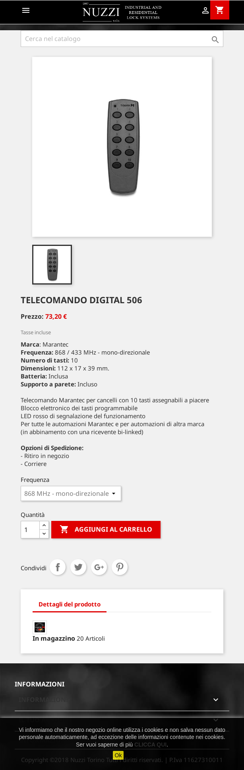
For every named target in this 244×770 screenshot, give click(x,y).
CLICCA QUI (150, 744)
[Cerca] (122, 38)
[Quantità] (30, 529)
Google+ (99, 567)
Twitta (78, 567)
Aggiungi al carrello (106, 529)
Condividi (58, 567)
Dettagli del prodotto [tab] (70, 604)
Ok (118, 755)
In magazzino (54, 638)
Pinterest (120, 567)
